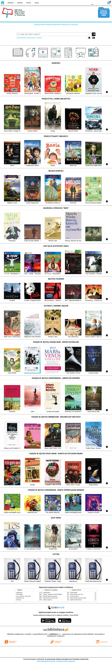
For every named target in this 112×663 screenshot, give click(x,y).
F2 (101, 2)
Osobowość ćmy (20, 598)
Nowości (11, 3)
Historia (20, 3)
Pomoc (28, 3)
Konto (37, 3)
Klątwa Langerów (47, 599)
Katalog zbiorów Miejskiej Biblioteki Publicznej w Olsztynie (56, 24)
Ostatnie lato (19, 592)
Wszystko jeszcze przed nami (50, 598)
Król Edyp (18, 599)
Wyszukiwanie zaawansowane (26, 37)
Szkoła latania (46, 592)
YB (83, 2)
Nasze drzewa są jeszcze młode (78, 598)
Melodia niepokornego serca (50, 596)
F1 (96, 2)
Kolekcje (39, 37)
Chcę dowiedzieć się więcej (46, 661)
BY (87, 2)
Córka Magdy (19, 594)
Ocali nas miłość (74, 596)
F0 (92, 2)
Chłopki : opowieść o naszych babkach (52, 594)
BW (78, 2)
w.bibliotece (54, 634)
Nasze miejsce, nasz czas (76, 594)
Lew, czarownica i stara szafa (23, 596)
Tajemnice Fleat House (76, 599)
